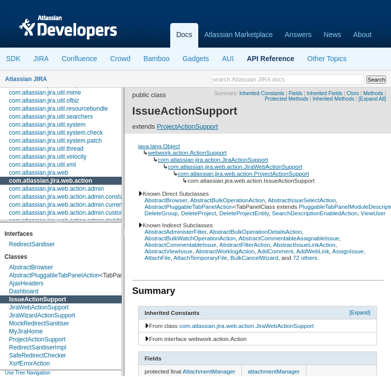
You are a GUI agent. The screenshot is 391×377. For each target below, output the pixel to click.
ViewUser (373, 213)
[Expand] (359, 312)
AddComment (275, 251)
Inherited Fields (324, 93)
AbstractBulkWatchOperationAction (190, 238)
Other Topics (326, 59)
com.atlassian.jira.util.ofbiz (44, 100)
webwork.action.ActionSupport (187, 152)
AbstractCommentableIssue (181, 244)
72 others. (306, 257)
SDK (13, 59)
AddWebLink (312, 251)
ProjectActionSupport (37, 339)
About (362, 35)
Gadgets (196, 59)
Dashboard (24, 291)
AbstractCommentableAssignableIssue (289, 238)
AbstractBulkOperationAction (227, 200)
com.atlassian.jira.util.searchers (51, 116)
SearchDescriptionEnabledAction (314, 213)
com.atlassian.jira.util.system (47, 124)
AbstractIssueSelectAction (302, 200)
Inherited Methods (333, 99)
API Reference (270, 59)
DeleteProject (198, 213)
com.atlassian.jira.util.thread (46, 148)
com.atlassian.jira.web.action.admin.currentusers (74, 204)
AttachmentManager (209, 371)
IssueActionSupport (37, 299)
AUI (228, 59)
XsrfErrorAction (29, 363)
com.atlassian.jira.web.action (50, 180)
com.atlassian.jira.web (38, 172)
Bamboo (156, 59)
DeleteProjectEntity (244, 213)
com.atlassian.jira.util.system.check (56, 132)
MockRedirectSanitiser (39, 323)
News (332, 35)
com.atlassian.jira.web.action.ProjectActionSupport (243, 173)
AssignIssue (348, 251)
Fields (296, 93)
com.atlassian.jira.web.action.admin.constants (70, 196)
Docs (184, 35)
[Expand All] (372, 99)
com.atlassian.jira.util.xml (42, 164)
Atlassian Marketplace (238, 35)
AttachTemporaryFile (200, 257)
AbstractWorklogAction (224, 251)
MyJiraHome (26, 331)
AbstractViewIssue (169, 251)
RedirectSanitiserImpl (37, 347)
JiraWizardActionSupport (42, 315)
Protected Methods (286, 99)
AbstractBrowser (31, 267)
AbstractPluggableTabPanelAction (54, 275)
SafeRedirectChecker (37, 355)
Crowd (120, 59)
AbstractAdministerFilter (175, 231)
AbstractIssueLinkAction (304, 244)
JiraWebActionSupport (39, 307)
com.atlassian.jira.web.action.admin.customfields (74, 212)
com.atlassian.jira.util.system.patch (55, 140)
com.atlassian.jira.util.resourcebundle (58, 108)
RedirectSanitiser (32, 244)
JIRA (41, 59)
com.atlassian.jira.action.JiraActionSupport (213, 159)
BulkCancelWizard (254, 257)
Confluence (79, 59)
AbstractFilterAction (244, 244)
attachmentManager (274, 371)
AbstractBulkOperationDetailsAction (255, 231)
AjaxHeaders (26, 283)
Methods (373, 93)
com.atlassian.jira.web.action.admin (56, 188)
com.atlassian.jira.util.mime (45, 92)
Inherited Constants (261, 93)
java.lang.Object (159, 146)
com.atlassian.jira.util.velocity (48, 156)
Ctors (352, 93)
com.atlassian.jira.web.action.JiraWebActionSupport (235, 166)
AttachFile (158, 257)
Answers (298, 35)
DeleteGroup (161, 213)
